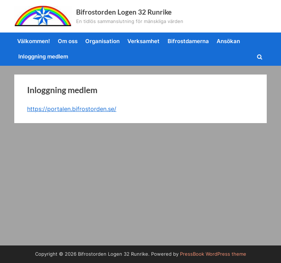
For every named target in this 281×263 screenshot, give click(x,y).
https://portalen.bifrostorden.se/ (71, 109)
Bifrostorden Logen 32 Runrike (124, 12)
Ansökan (228, 41)
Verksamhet (143, 41)
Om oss (68, 41)
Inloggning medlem (43, 56)
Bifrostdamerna (188, 41)
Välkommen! (33, 41)
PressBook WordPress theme (213, 254)
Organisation (102, 41)
